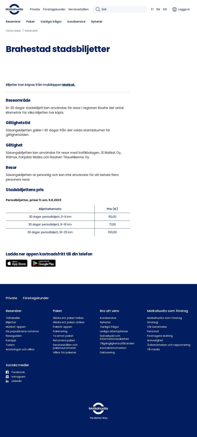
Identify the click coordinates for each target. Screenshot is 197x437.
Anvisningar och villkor (20, 349)
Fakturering (107, 352)
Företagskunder (54, 9)
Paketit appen (62, 327)
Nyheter (96, 22)
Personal (153, 331)
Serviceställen (78, 9)
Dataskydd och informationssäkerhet (114, 337)
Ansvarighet (155, 340)
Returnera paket (64, 340)
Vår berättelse (157, 327)
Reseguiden (14, 336)
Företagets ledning (160, 336)
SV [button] (158, 9)
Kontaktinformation (113, 348)
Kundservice (76, 22)
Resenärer (13, 22)
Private (35, 9)
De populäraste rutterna (22, 331)
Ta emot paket (63, 336)
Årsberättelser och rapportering (168, 345)
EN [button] (165, 9)
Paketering (60, 331)
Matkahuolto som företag (164, 318)
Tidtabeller (13, 318)
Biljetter (11, 322)
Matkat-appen (16, 327)
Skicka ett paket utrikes (68, 322)
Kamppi (11, 340)
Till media (153, 349)
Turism (10, 345)
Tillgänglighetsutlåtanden (117, 343)
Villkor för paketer (64, 352)
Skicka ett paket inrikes (68, 318)
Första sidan (13, 31)
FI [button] (152, 9)
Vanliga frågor (51, 22)
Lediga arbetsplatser (114, 331)
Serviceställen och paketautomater (65, 346)
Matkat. (68, 84)
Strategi (152, 322)
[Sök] (123, 9)
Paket (30, 22)
